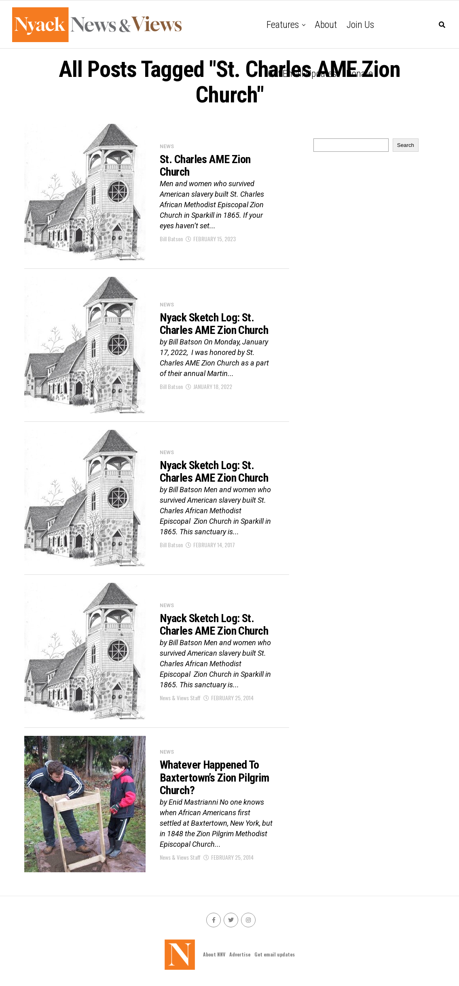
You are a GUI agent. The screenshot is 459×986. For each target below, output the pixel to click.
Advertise (239, 954)
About (326, 24)
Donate (359, 73)
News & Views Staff (180, 697)
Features (283, 24)
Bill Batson (171, 238)
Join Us (360, 24)
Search (405, 145)
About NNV (214, 954)
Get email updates (302, 73)
